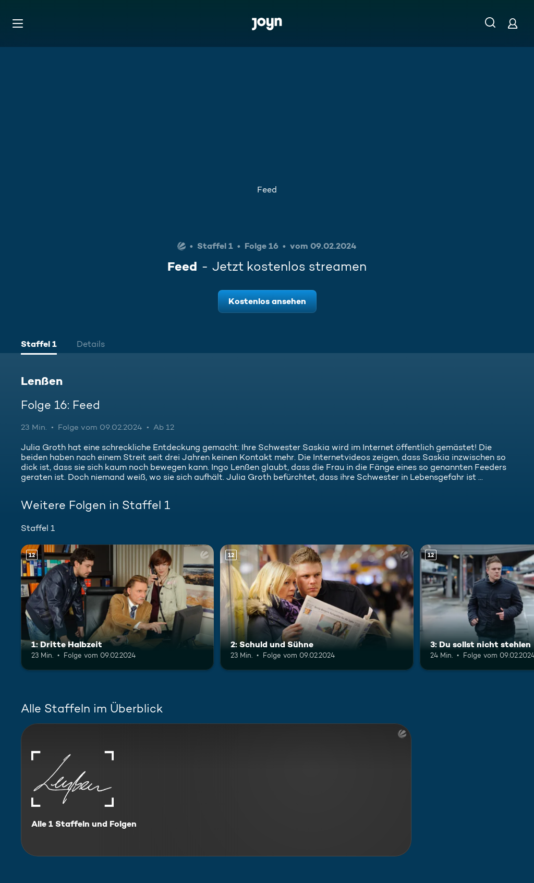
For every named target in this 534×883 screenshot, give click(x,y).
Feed (267, 190)
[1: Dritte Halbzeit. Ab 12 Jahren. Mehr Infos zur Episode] (117, 607)
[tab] (39, 345)
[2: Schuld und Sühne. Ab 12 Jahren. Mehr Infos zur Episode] (316, 607)
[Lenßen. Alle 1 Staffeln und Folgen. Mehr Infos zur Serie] (216, 789)
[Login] (512, 23)
